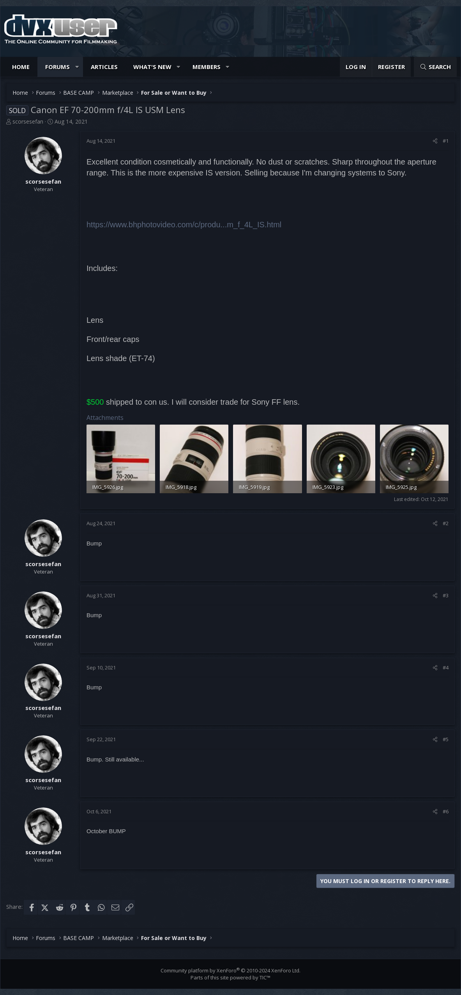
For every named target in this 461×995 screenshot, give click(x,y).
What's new (152, 67)
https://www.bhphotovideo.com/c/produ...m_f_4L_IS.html (184, 224)
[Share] (435, 140)
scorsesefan (27, 121)
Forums (57, 67)
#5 (446, 739)
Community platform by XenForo (230, 970)
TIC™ (265, 977)
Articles (104, 67)
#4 (446, 667)
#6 (446, 811)
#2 (446, 523)
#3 (446, 595)
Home (21, 67)
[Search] (435, 67)
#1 (446, 140)
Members (207, 67)
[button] (77, 67)
